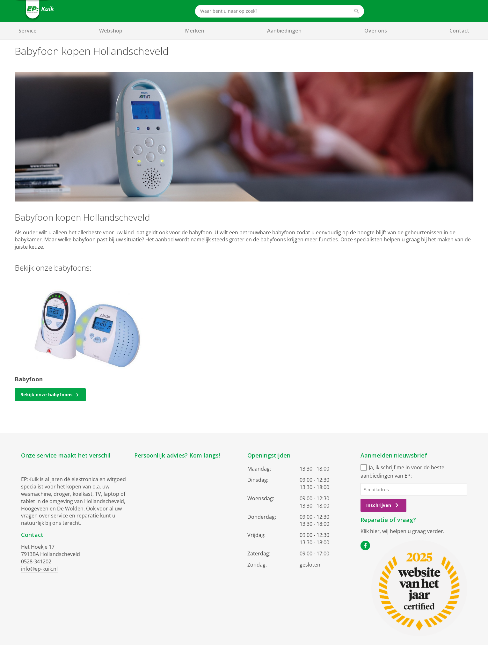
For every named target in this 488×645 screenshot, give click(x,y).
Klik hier (370, 531)
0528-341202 (36, 561)
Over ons (375, 30)
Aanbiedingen (284, 30)
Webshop (110, 30)
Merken (194, 30)
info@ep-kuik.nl (39, 568)
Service (27, 30)
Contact (459, 30)
